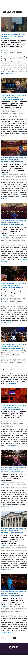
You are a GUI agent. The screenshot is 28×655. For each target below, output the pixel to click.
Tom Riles (5, 49)
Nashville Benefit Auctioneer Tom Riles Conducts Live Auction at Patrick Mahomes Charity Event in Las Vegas (13, 44)
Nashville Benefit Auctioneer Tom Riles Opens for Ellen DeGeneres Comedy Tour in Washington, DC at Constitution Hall (13, 539)
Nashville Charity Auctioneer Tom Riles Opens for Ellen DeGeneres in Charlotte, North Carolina (13, 293)
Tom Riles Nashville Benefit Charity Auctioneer (13, 36)
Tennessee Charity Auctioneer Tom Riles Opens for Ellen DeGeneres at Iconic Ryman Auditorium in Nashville (14, 105)
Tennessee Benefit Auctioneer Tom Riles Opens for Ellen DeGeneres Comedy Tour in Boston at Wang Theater (14, 601)
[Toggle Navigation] (25, 3)
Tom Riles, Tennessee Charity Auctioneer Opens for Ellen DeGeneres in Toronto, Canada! (13, 354)
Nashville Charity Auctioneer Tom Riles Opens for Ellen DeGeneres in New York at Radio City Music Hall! (13, 415)
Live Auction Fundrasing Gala (11, 34)
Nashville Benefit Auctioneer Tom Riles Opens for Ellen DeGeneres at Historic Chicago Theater (13, 230)
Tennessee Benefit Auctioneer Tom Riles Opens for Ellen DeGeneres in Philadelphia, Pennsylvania (14, 477)
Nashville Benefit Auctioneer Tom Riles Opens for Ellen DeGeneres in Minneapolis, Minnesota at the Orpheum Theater (13, 168)
